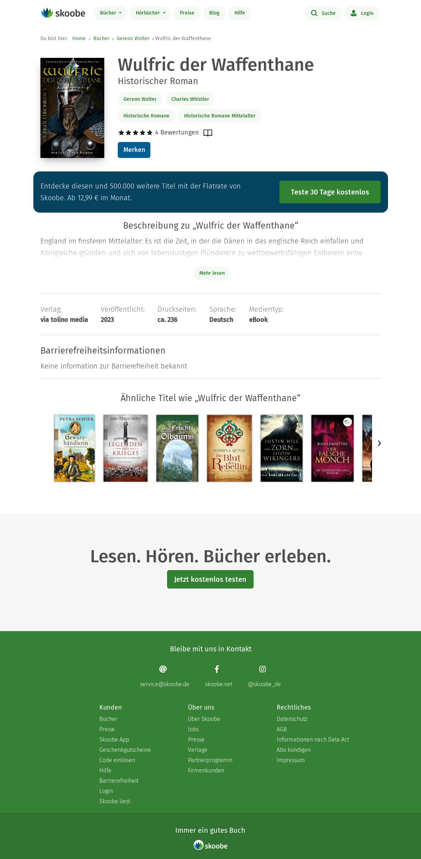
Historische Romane (146, 116)
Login (361, 12)
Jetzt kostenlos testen (210, 579)
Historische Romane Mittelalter (220, 116)
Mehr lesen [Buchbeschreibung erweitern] (212, 273)
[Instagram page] (264, 676)
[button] (379, 443)
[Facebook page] (218, 676)
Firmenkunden (206, 770)
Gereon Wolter (133, 38)
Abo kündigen (294, 749)
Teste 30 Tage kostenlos (330, 192)
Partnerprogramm (210, 760)
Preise (187, 13)
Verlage (197, 749)
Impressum (291, 760)
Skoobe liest (114, 801)
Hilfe (239, 13)
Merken (134, 150)
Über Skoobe (204, 719)
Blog (214, 13)
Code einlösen (117, 760)
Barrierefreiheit (118, 780)
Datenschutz (292, 719)
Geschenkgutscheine (125, 749)
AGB (282, 729)
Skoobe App (114, 739)
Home (79, 38)
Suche (323, 12)
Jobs (193, 729)
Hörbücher (148, 13)
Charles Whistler (190, 99)
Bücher (109, 13)
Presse (196, 739)
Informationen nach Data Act (313, 739)
